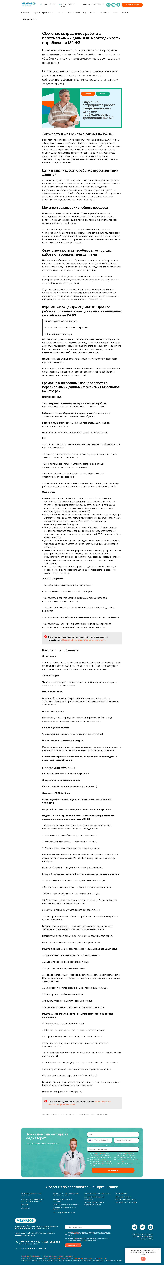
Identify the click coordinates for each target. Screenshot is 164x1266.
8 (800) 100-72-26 (49, 4)
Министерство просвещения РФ (31, 1257)
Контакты (124, 12)
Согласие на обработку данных (81, 1260)
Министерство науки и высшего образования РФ (59, 1257)
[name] (113, 1136)
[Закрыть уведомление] (159, 1249)
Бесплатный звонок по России (29, 1245)
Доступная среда (121, 1195)
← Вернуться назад (29, 19)
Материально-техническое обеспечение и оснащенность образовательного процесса (66, 1208)
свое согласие (100, 1155)
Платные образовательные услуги (64, 1214)
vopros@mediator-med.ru (68, 5)
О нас (115, 12)
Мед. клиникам (74, 12)
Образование (25, 1209)
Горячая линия (89, 12)
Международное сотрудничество (126, 1204)
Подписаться (73, 1246)
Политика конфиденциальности (59, 1260)
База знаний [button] (103, 12)
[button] (132, 5)
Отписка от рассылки (100, 1260)
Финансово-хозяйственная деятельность (97, 1195)
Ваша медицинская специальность (101, 1146)
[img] (28, 4)
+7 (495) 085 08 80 (50, 1243)
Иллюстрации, (26, 1260)
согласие (128, 1155)
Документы (25, 1206)
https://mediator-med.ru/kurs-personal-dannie (84, 640)
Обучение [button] (25, 12)
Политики (102, 1161)
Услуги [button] (60, 12)
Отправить (113, 1172)
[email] (126, 1141)
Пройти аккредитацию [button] (43, 12)
